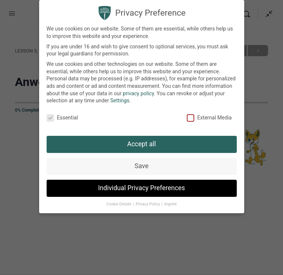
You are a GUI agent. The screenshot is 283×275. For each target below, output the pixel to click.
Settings (119, 100)
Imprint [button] (170, 204)
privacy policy (138, 93)
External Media (209, 117)
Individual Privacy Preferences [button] (141, 188)
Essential (62, 117)
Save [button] (141, 166)
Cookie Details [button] (119, 204)
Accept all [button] (141, 144)
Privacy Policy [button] (148, 204)
